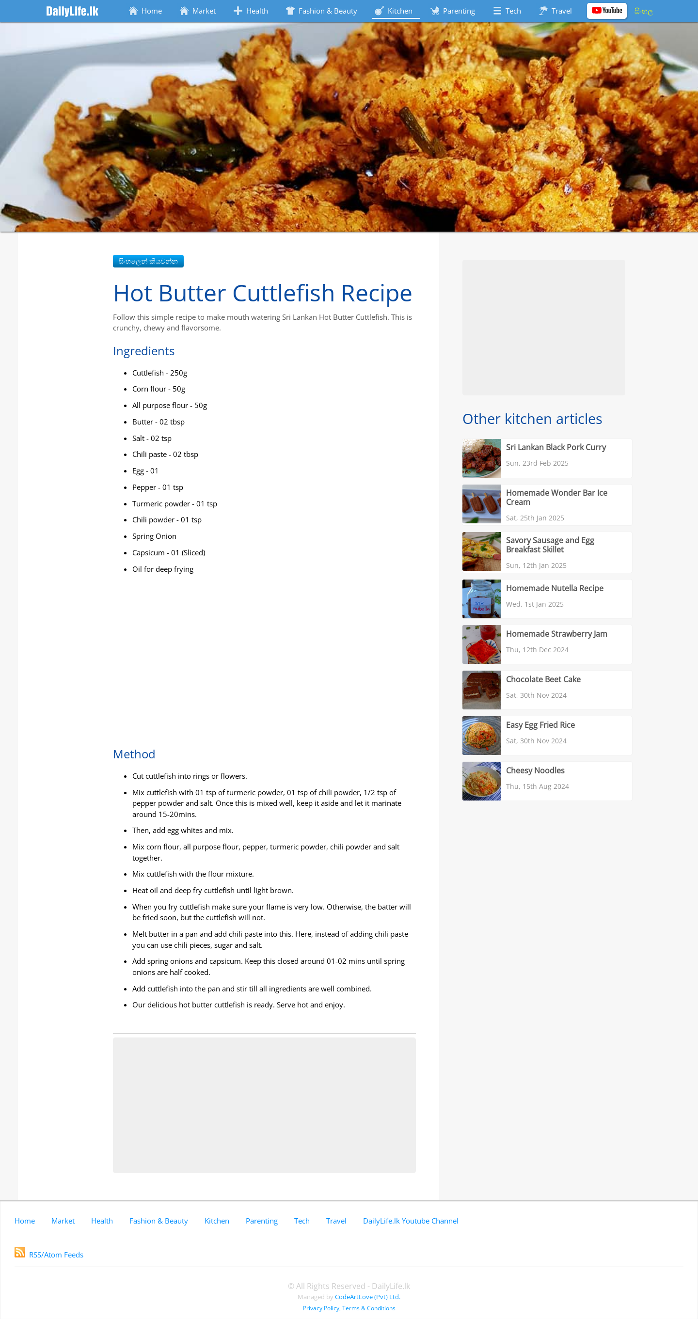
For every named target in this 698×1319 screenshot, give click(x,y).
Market (63, 1220)
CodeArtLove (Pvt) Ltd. (367, 1296)
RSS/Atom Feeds (49, 1254)
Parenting (262, 1220)
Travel (336, 1220)
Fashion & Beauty (158, 1220)
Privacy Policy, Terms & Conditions (349, 1308)
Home (25, 1220)
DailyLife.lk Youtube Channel (411, 1220)
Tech (302, 1220)
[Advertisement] (264, 1105)
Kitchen (217, 1220)
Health (102, 1220)
